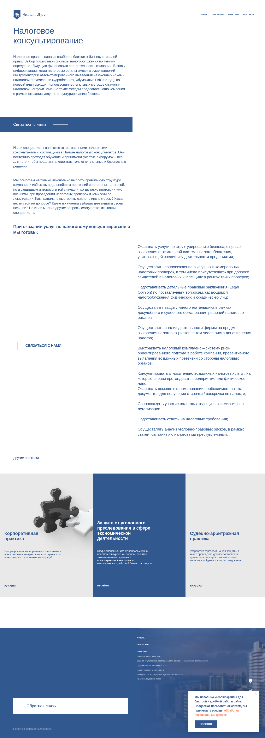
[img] (29, 14)
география (218, 14)
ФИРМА (203, 14)
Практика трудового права (149, 679)
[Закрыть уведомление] (256, 694)
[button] (66, 125)
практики (233, 14)
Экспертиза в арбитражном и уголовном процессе (160, 674)
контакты (248, 14)
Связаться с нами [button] (43, 346)
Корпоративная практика (148, 656)
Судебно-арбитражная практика (152, 665)
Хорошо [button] (206, 724)
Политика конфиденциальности (32, 728)
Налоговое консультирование (150, 670)
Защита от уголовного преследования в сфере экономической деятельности (172, 661)
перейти (10, 586)
